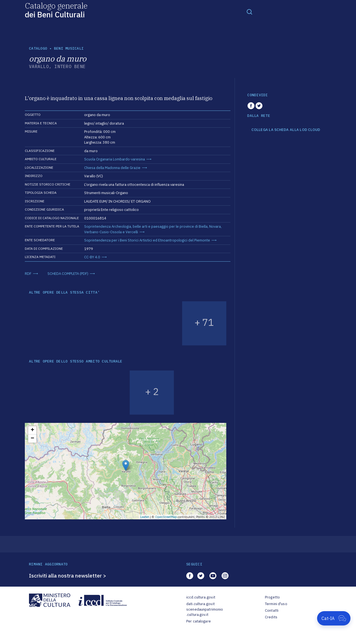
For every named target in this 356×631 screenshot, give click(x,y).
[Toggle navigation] (249, 11)
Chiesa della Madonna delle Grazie (112, 167)
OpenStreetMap (166, 517)
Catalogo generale (56, 10)
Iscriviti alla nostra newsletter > (67, 575)
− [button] (32, 438)
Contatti (271, 610)
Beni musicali (69, 48)
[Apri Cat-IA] (333, 618)
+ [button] (32, 430)
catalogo (38, 48)
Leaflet (144, 517)
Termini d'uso (276, 604)
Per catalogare (198, 621)
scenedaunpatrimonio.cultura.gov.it (204, 612)
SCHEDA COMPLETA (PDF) (67, 273)
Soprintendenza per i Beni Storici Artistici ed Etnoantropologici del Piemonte (147, 240)
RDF (28, 273)
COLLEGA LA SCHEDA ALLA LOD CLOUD (285, 130)
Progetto (272, 597)
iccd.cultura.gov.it (200, 597)
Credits (271, 617)
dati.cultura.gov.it (200, 604)
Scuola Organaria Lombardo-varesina (114, 159)
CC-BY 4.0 (92, 257)
